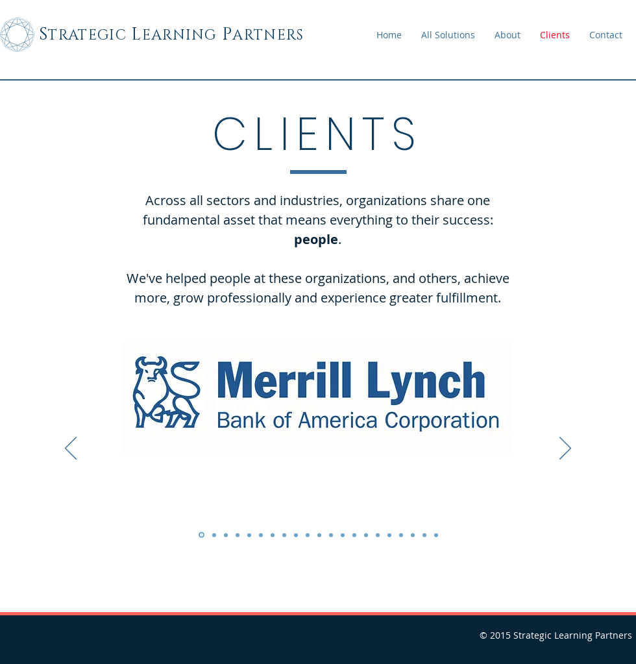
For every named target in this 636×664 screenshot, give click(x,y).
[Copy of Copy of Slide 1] (249, 535)
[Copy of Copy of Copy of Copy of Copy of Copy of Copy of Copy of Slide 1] (366, 535)
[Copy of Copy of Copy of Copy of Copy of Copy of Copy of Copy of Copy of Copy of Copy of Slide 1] (401, 535)
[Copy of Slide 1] (237, 535)
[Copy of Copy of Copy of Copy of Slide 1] (319, 535)
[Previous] (71, 449)
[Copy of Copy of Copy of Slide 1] (273, 535)
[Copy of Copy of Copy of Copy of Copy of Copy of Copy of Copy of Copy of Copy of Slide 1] (389, 535)
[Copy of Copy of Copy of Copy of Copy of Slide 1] (331, 535)
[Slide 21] (436, 535)
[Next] (565, 449)
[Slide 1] (201, 535)
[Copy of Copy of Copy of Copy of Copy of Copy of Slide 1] (343, 535)
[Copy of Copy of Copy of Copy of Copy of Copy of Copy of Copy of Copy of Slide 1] (378, 535)
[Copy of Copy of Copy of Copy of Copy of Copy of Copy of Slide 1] (354, 535)
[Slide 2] (214, 535)
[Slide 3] (226, 535)
